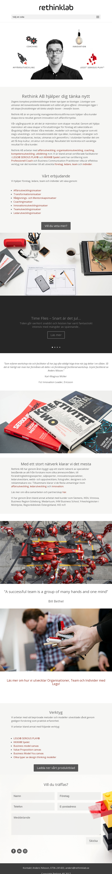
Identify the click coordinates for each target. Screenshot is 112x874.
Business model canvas (26, 745)
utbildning (41, 153)
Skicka (93, 841)
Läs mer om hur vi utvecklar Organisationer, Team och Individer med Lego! (56, 682)
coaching (89, 150)
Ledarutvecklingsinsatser (27, 213)
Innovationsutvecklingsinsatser (31, 205)
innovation (57, 486)
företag (59, 164)
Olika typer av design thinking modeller (35, 757)
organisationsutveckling (70, 150)
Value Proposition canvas (27, 749)
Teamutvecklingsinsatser (27, 209)
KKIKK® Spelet (52, 157)
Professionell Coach (22, 160)
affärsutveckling (20, 486)
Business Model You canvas (29, 753)
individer (87, 164)
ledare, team (71, 164)
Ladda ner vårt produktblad (56, 768)
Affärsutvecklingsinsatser (27, 190)
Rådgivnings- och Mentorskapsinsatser (35, 198)
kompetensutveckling (23, 153)
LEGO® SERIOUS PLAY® (25, 157)
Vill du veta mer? (56, 226)
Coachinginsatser (23, 201)
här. (64, 492)
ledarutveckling (38, 486)
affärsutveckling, (47, 150)
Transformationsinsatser (27, 194)
